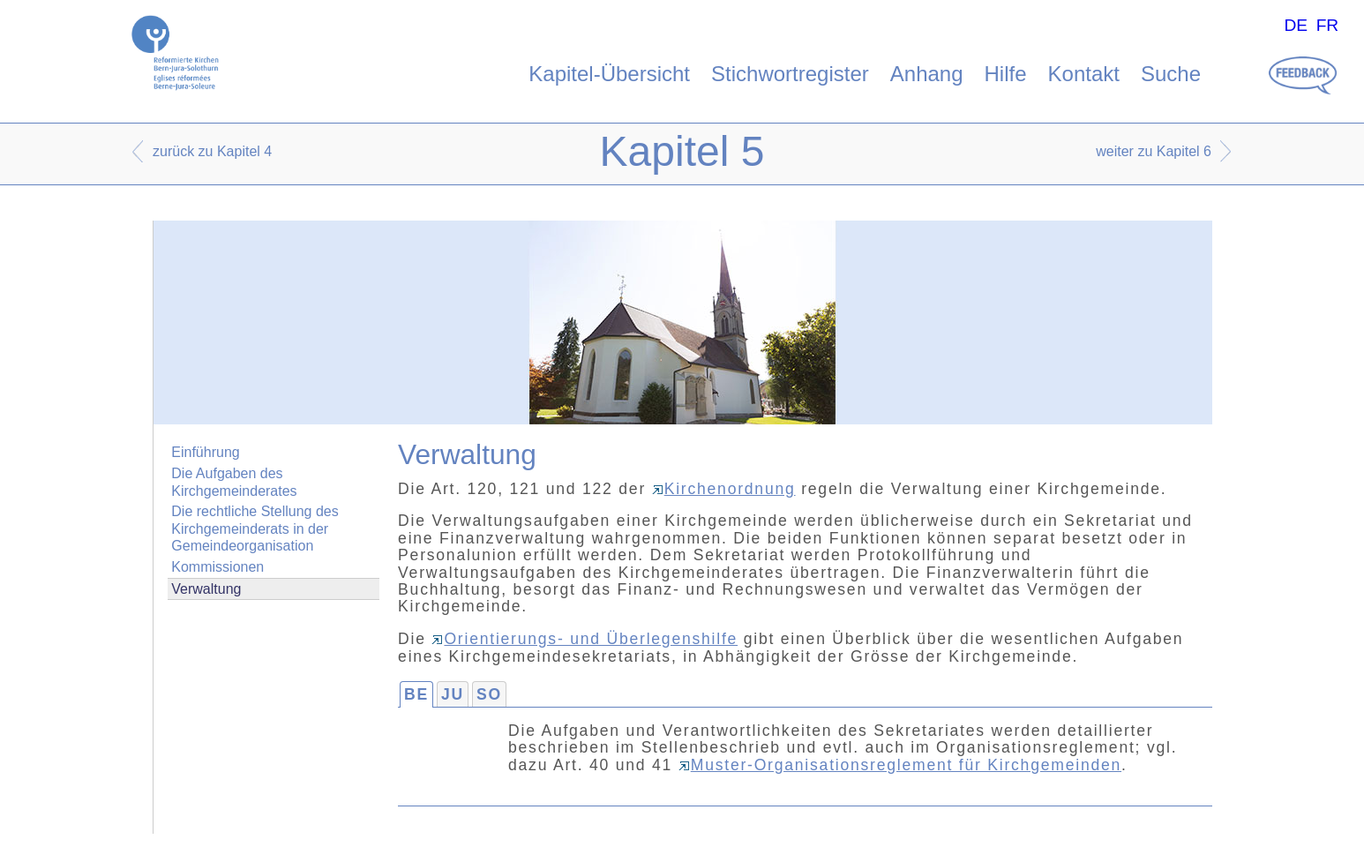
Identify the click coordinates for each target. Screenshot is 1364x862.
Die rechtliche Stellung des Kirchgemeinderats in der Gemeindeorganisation (254, 528)
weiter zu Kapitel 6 (1153, 151)
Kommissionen (217, 566)
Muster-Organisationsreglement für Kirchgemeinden (899, 765)
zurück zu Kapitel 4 (212, 151)
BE (416, 694)
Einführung (205, 452)
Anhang (926, 74)
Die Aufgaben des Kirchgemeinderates (233, 482)
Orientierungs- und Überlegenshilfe (584, 639)
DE (1296, 25)
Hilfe (1006, 74)
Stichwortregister (790, 74)
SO (489, 694)
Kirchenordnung (724, 489)
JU (452, 694)
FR (1327, 25)
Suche (1171, 74)
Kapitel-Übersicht (609, 74)
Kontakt (1084, 74)
